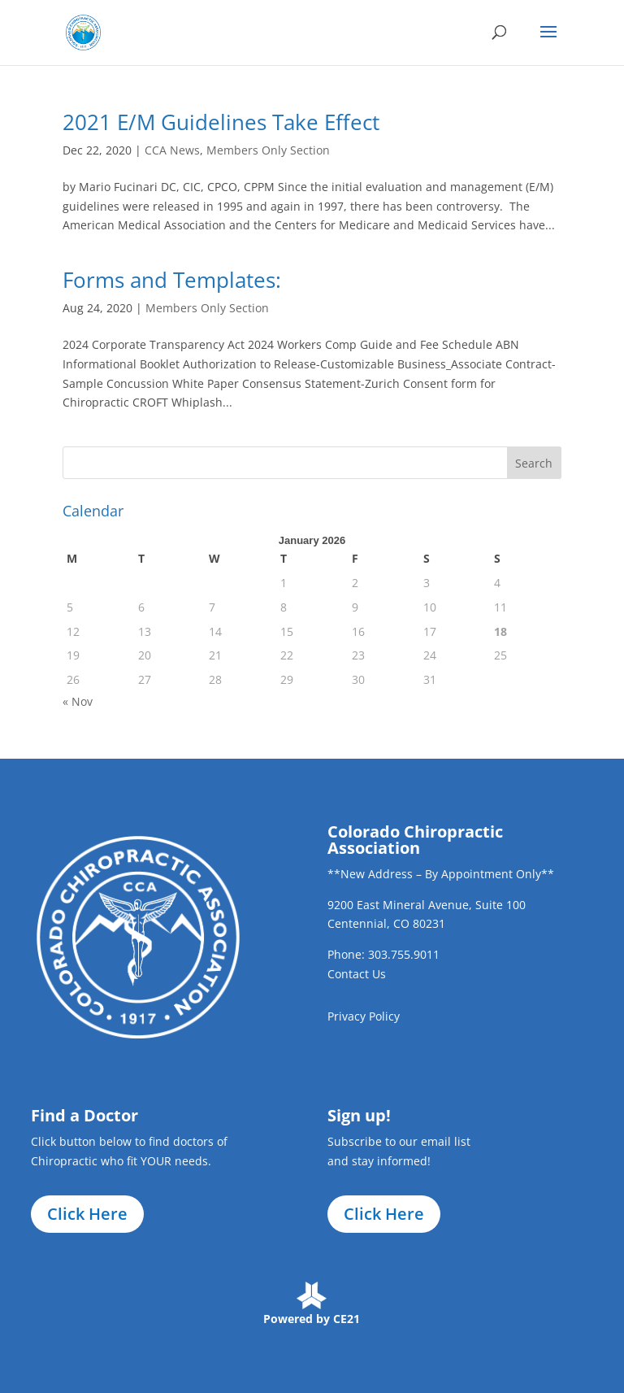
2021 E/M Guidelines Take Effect (221, 122)
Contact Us (356, 974)
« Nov (78, 701)
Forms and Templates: (172, 279)
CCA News (172, 150)
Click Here (87, 1214)
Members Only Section (268, 150)
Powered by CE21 (311, 1318)
